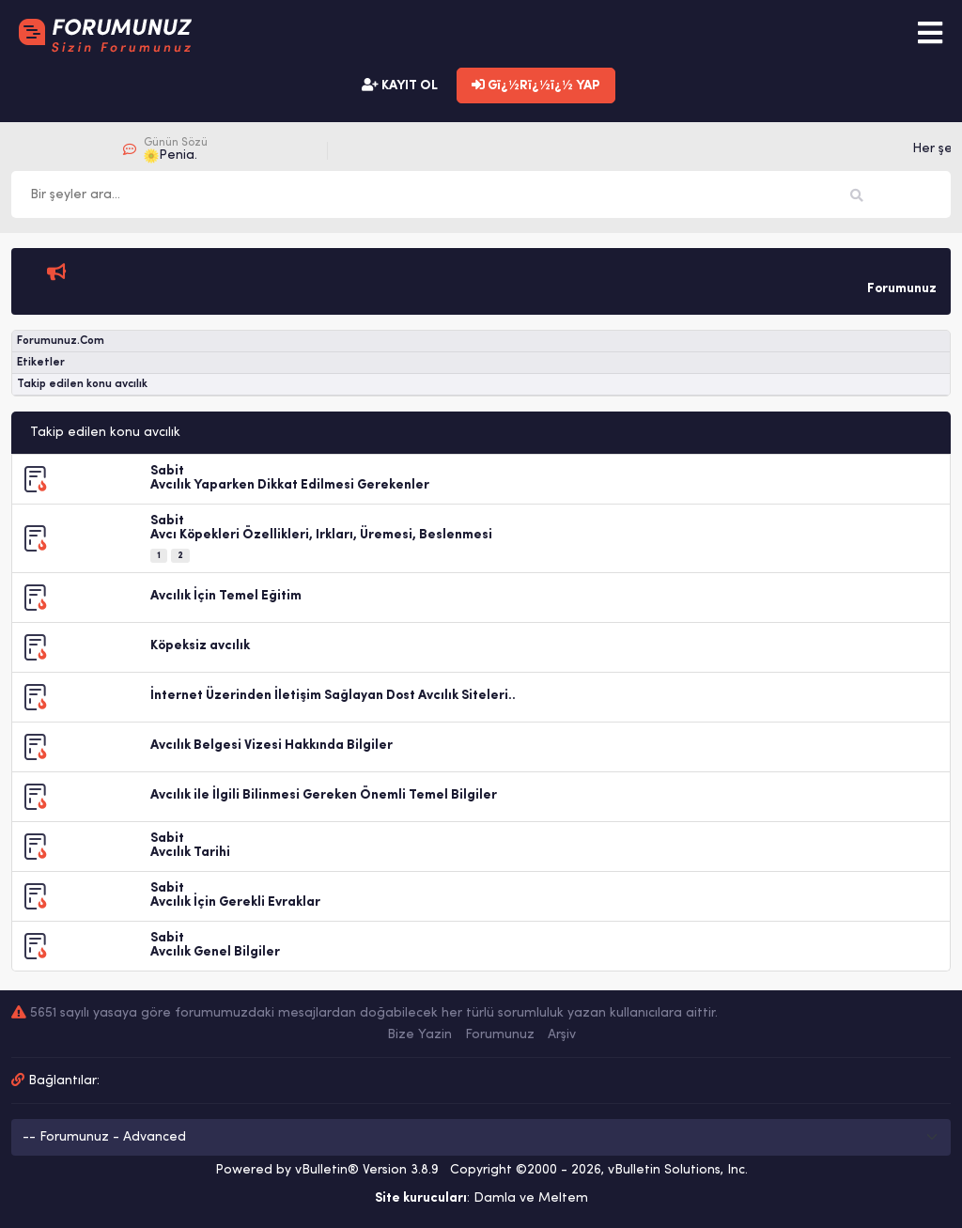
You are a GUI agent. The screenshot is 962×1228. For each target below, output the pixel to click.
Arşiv (562, 1035)
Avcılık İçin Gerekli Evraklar (235, 902)
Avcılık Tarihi (190, 853)
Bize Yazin (419, 1035)
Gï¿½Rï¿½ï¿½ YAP (536, 85)
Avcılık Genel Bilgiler (215, 952)
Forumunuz (500, 1035)
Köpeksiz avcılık (200, 646)
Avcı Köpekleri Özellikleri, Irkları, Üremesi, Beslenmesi (321, 535)
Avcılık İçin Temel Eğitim (226, 596)
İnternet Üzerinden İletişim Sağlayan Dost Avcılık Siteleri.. (333, 696)
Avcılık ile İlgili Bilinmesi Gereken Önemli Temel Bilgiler (323, 795)
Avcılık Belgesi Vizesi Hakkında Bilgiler (271, 745)
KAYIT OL (400, 85)
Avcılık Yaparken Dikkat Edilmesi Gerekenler (289, 485)
